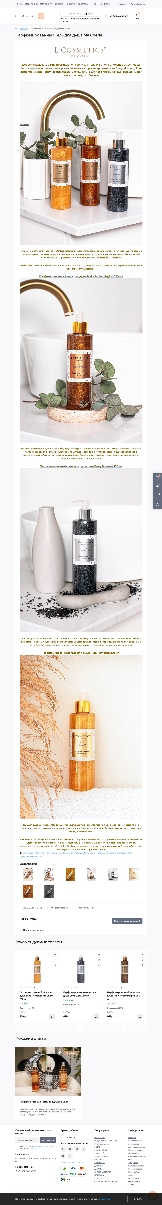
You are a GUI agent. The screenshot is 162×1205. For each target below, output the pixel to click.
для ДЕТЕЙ (99, 1153)
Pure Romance (53, 853)
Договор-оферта (135, 1150)
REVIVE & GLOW (101, 1178)
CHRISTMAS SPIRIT (102, 1172)
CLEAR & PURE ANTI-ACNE (106, 1181)
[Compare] (55, 965)
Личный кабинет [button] (138, 4)
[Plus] (50, 1028)
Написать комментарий (127, 921)
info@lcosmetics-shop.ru (71, 1162)
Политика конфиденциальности (40, 1146)
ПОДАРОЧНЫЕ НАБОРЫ (105, 1141)
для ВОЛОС (99, 1163)
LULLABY (98, 1159)
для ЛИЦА (98, 1169)
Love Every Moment (33, 853)
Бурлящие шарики (102, 1144)
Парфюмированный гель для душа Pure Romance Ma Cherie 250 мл (36, 995)
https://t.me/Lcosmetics (70, 1149)
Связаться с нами (136, 1166)
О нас (19, 4)
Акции (94, 4)
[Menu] (41, 16)
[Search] (63, 14)
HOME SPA (99, 1175)
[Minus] (24, 1028)
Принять (137, 1199)
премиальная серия (31, 856)
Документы (133, 1163)
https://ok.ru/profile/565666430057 (83, 1149)
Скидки (59, 4)
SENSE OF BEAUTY (102, 1156)
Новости (70, 4)
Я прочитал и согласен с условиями (36, 1147)
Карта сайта (133, 1172)
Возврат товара (135, 1169)
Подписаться (48, 1140)
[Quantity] (37, 1028)
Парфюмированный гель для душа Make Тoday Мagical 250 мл (123, 995)
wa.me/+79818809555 (63, 1149)
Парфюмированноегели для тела (114, 853)
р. (122, 4)
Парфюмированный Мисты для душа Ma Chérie (45, 1102)
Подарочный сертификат (38, 4)
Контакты (105, 4)
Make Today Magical (72, 853)
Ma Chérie (89, 853)
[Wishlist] (55, 960)
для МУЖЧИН (100, 1150)
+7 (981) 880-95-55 (119, 16)
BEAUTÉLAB (99, 1138)
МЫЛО (97, 1147)
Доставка (83, 4)
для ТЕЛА (98, 1166)
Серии (131, 1175)
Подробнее (104, 1199)
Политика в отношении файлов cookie (137, 1156)
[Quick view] (55, 954)
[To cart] (52, 1016)
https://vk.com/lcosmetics (77, 1149)
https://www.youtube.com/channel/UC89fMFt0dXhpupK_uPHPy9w (63, 1156)
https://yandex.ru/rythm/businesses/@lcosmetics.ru (70, 1156)
